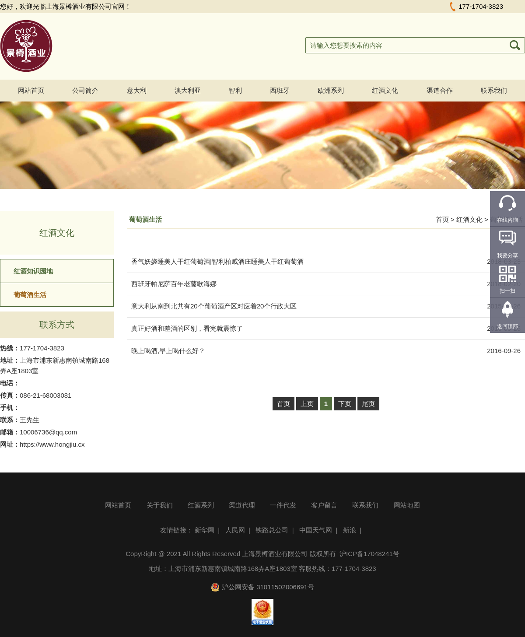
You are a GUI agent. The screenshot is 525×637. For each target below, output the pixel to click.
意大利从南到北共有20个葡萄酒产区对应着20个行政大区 (214, 306)
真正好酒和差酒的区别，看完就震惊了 (187, 328)
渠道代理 (242, 505)
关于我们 (160, 505)
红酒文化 (385, 90)
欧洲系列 (331, 90)
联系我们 (494, 90)
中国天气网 (315, 530)
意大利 (137, 90)
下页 (344, 403)
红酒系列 (201, 505)
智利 (235, 90)
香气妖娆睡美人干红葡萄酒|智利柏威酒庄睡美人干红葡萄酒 (217, 261)
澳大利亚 (188, 90)
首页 (442, 219)
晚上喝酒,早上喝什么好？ (168, 350)
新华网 (204, 530)
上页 (307, 403)
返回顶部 (507, 326)
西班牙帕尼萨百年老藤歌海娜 (174, 283)
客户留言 (324, 505)
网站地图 (407, 505)
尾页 (368, 403)
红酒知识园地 (33, 271)
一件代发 (283, 505)
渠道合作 (440, 90)
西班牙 (280, 90)
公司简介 (85, 90)
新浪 (349, 530)
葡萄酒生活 (30, 294)
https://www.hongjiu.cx (52, 444)
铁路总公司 (272, 530)
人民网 (235, 530)
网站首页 (31, 90)
